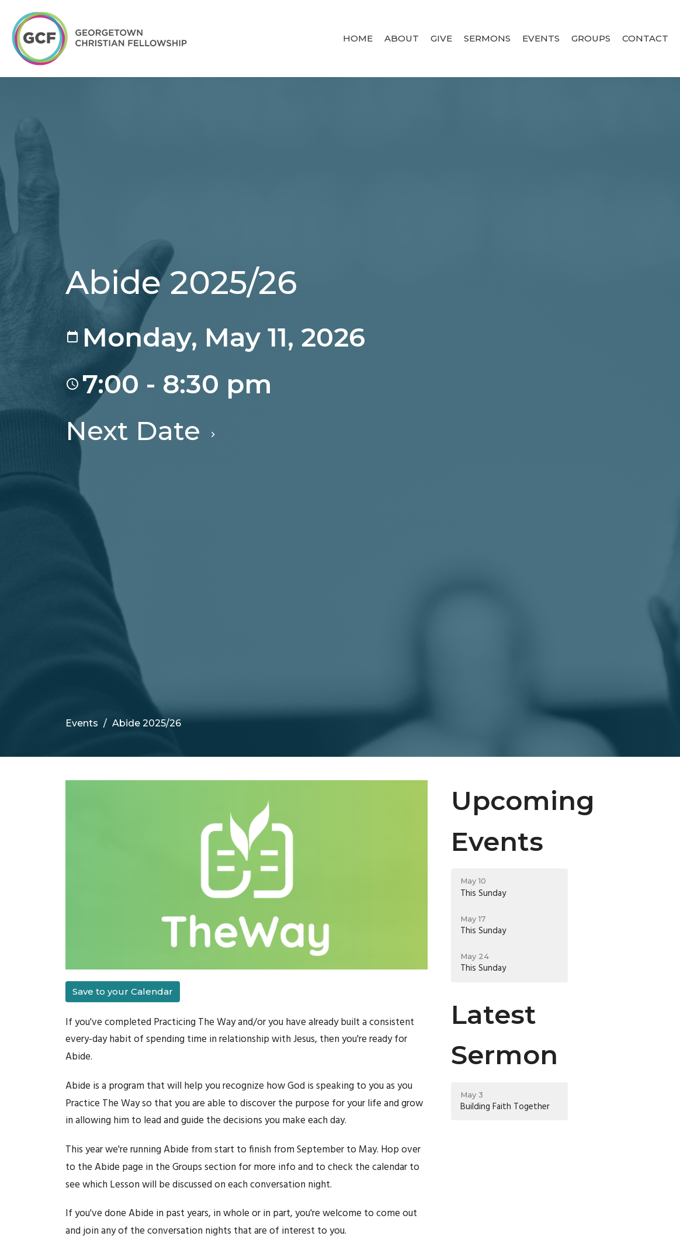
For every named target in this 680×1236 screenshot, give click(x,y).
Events (541, 38)
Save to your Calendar (122, 991)
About (401, 38)
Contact (645, 38)
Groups (590, 38)
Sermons (487, 38)
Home (358, 38)
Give (441, 38)
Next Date (141, 430)
